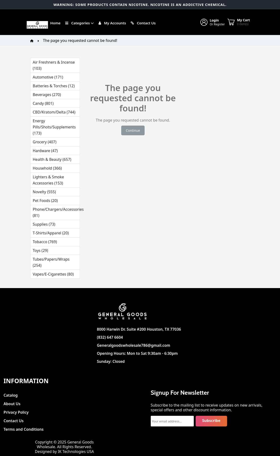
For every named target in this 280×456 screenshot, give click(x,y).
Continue (133, 130)
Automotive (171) (48, 77)
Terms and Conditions (23, 428)
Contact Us (14, 419)
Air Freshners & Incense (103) (54, 65)
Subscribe (211, 420)
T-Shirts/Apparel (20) (51, 233)
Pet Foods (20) (45, 200)
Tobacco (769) (45, 241)
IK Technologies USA (76, 451)
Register (219, 24)
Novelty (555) (44, 191)
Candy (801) (43, 103)
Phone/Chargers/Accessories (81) (56, 212)
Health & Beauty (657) (52, 159)
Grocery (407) (44, 142)
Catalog (11, 394)
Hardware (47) (45, 150)
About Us (12, 402)
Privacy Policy (16, 411)
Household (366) (47, 168)
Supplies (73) (44, 224)
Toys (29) (40, 250)
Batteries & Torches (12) (54, 85)
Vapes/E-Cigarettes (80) (53, 274)
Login (214, 20)
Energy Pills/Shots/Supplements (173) (54, 127)
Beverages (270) (47, 94)
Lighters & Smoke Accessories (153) (48, 180)
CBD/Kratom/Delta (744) (54, 112)
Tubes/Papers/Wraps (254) (51, 262)
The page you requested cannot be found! (80, 40)
